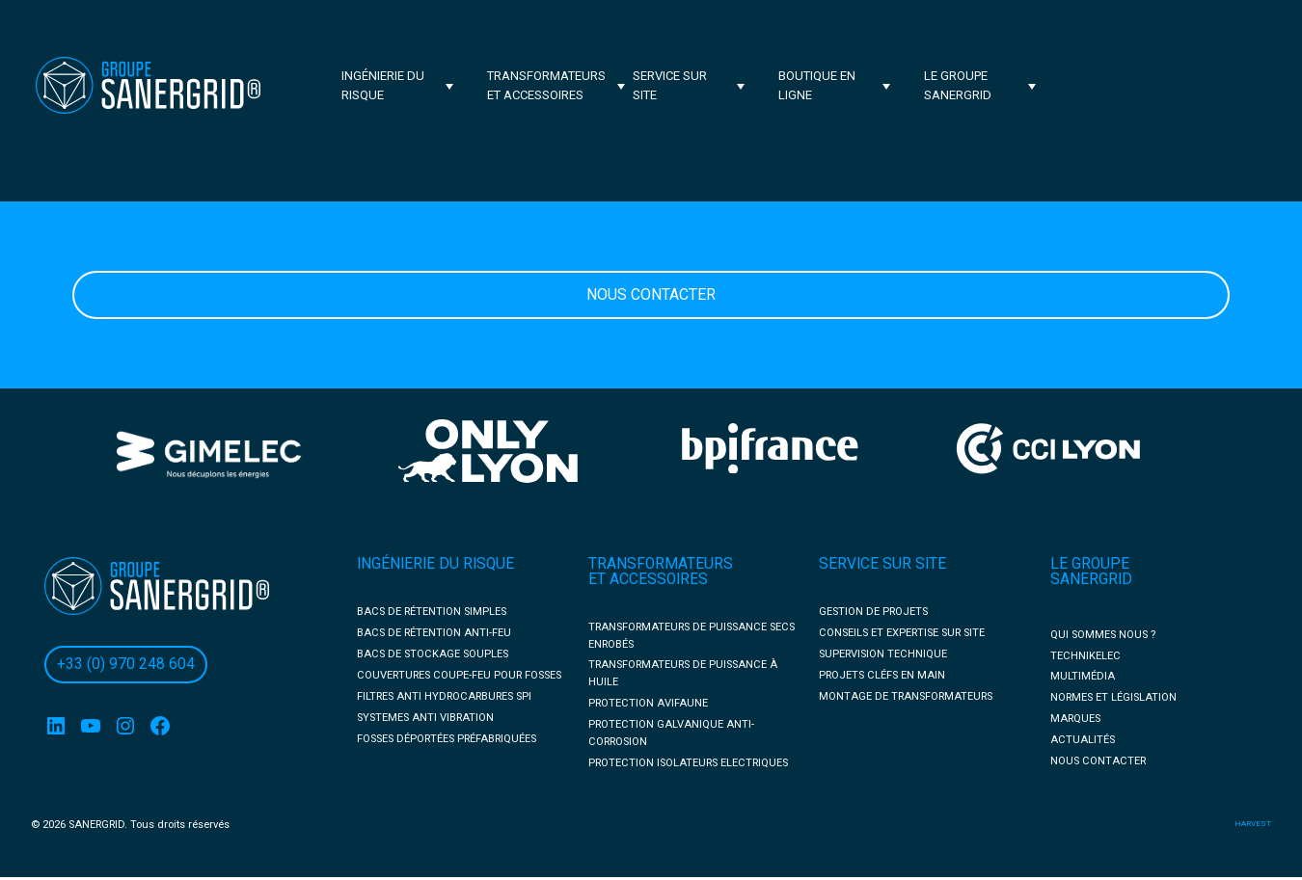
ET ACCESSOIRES (648, 579)
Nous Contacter (651, 294)
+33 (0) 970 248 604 (126, 664)
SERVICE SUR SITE (882, 564)
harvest (1252, 823)
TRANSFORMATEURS (660, 564)
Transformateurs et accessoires (546, 85)
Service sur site (670, 85)
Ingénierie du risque (382, 85)
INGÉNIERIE (398, 564)
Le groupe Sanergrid (957, 85)
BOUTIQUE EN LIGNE (816, 85)
